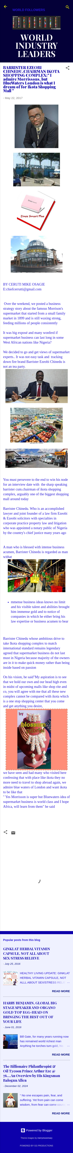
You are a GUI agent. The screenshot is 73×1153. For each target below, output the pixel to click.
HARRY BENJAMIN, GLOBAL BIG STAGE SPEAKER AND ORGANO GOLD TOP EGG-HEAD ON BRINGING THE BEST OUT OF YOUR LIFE (30, 1012)
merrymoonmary (44, 1138)
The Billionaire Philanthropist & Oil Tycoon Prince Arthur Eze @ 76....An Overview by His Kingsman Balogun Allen (31, 1073)
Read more (61, 991)
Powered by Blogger (36, 1130)
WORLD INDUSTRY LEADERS (36, 45)
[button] (67, 69)
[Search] (67, 8)
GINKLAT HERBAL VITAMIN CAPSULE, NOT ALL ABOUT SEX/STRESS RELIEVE (26, 953)
